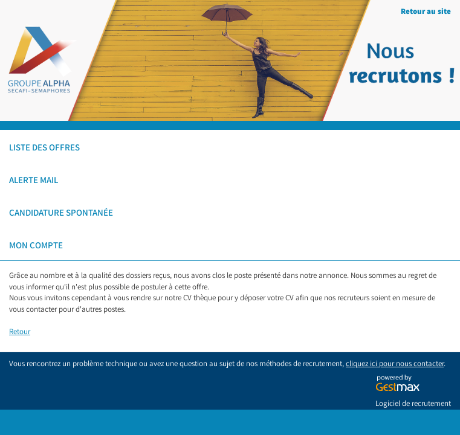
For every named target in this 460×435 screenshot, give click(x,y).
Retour (19, 331)
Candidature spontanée (61, 212)
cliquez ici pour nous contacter (395, 363)
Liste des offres (44, 147)
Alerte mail (33, 179)
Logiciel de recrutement (413, 403)
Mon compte (36, 245)
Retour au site (426, 11)
